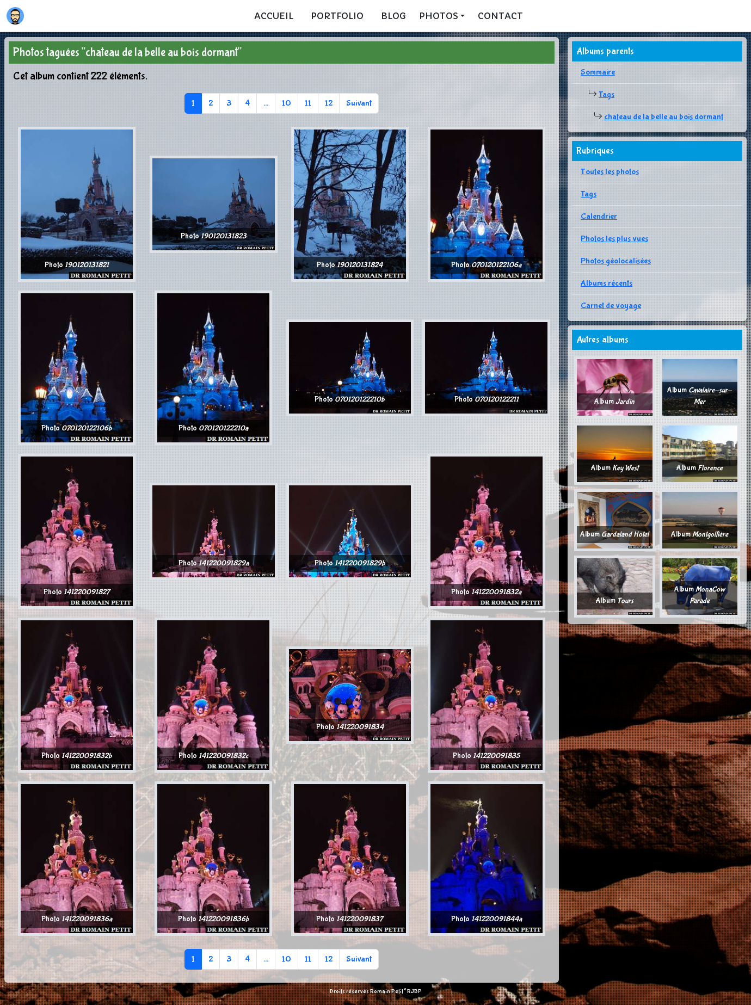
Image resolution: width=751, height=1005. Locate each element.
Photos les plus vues (614, 238)
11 (308, 103)
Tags (606, 94)
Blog (393, 15)
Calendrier (599, 216)
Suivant (359, 103)
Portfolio (337, 15)
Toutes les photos (610, 172)
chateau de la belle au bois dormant (663, 117)
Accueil (273, 15)
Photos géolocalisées (616, 261)
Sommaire (598, 72)
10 (286, 103)
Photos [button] (438, 15)
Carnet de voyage (611, 305)
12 (329, 103)
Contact (500, 15)
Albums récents (606, 283)
